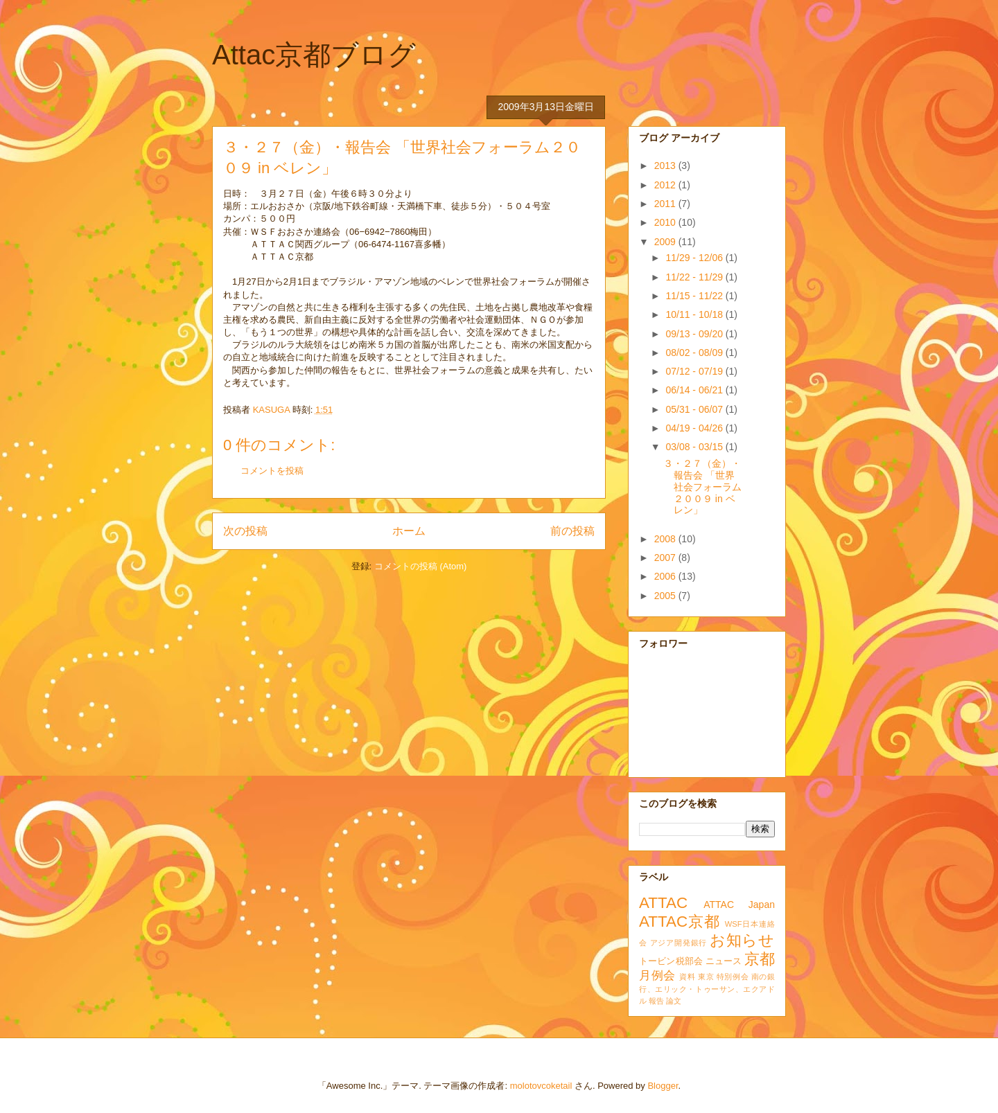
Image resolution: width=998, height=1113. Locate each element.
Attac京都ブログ (314, 54)
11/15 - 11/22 (695, 295)
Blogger (662, 1085)
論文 (673, 1001)
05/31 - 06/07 (695, 409)
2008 (666, 538)
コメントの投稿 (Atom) (420, 566)
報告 (656, 1001)
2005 (666, 595)
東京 (706, 976)
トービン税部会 (671, 961)
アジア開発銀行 (678, 942)
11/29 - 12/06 (695, 257)
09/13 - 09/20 (695, 333)
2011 (666, 203)
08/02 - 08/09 (695, 352)
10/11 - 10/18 (695, 314)
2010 (666, 222)
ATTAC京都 (679, 921)
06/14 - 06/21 (695, 389)
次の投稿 (245, 531)
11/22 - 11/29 (695, 277)
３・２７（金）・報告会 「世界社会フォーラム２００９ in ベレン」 (702, 486)
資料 (687, 976)
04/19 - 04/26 (695, 428)
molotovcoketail (541, 1085)
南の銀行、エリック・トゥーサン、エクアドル (707, 988)
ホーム (409, 531)
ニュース (724, 961)
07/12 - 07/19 (695, 371)
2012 (666, 184)
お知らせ (742, 940)
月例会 (657, 975)
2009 (666, 241)
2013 (666, 165)
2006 (666, 576)
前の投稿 (572, 531)
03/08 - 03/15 (695, 446)
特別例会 (732, 976)
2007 (666, 557)
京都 (759, 959)
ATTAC (663, 902)
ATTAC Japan (739, 904)
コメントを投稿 (272, 470)
